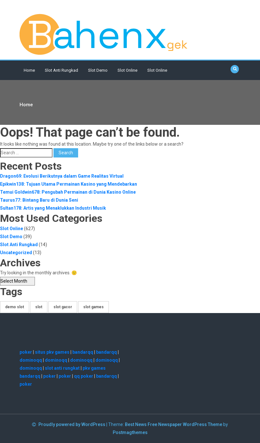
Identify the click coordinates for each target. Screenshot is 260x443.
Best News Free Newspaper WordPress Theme (173, 424)
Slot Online (127, 70)
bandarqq (82, 352)
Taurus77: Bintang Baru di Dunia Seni (39, 200)
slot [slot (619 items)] (38, 307)
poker (26, 352)
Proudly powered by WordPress (72, 424)
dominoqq (31, 360)
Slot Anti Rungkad (61, 70)
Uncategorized (16, 252)
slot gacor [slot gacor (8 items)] (62, 307)
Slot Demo (98, 70)
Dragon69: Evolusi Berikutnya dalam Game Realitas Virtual (62, 176)
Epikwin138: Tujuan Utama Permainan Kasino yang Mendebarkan (68, 184)
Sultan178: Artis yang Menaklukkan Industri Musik (53, 208)
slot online (157, 70)
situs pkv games (52, 352)
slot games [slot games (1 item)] (93, 307)
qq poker (83, 376)
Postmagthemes (130, 432)
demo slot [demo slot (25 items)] (14, 307)
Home (29, 70)
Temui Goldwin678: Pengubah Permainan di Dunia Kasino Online (68, 192)
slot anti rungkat (62, 368)
